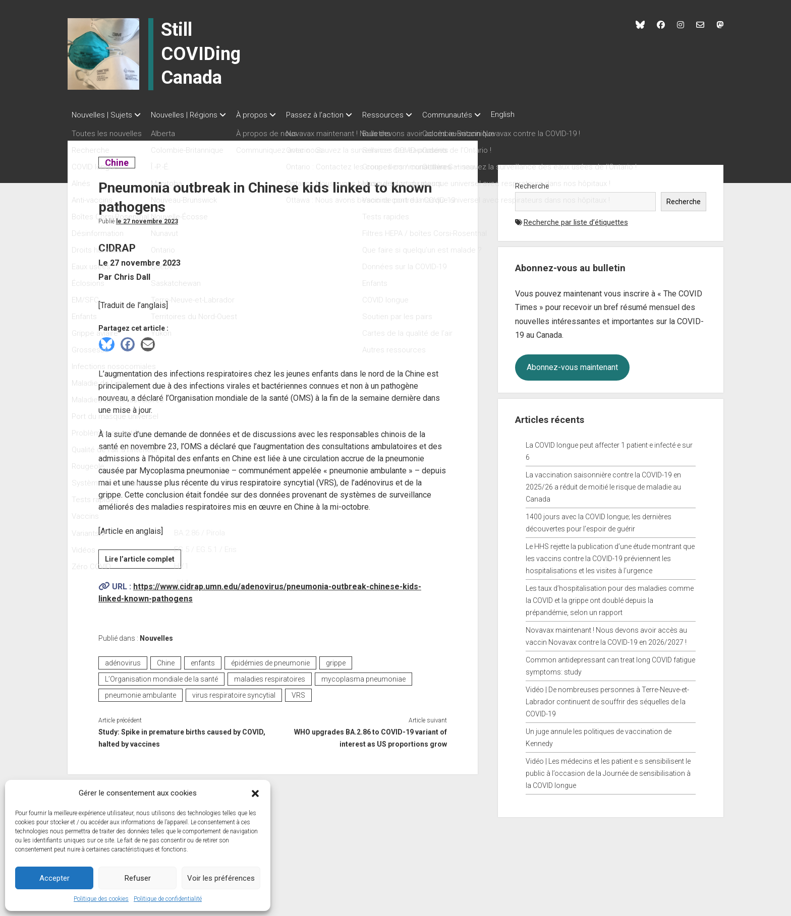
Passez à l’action (330, 114)
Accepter (54, 878)
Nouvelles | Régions (189, 114)
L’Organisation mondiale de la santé (161, 676)
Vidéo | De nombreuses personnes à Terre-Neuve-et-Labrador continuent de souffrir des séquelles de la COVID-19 (607, 699)
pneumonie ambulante (140, 692)
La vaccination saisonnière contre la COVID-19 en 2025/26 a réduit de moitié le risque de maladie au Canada (603, 484)
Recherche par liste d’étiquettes (576, 219)
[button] (255, 793)
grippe (336, 660)
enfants (203, 660)
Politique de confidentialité (168, 898)
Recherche (532, 183)
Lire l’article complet (143, 557)
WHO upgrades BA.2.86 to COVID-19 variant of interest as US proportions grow (370, 735)
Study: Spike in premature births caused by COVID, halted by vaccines (181, 735)
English (533, 114)
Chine (119, 159)
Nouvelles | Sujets (102, 114)
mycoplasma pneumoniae (363, 676)
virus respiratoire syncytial (233, 692)
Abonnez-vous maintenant (572, 364)
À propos (261, 114)
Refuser (138, 878)
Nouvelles (156, 635)
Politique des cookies (101, 898)
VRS (298, 692)
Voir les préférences (221, 878)
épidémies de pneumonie (270, 660)
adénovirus (123, 660)
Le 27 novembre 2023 (147, 218)
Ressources (403, 114)
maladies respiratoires (269, 676)
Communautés (472, 114)
